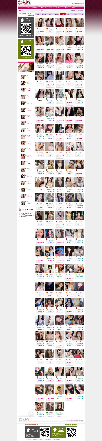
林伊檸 (80, 45)
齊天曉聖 (80, 221)
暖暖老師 (41, 63)
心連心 (50, 99)
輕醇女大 (60, 134)
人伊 (40, 81)
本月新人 (68, 14)
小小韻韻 (28, 88)
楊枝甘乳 (51, 292)
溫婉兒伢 (80, 81)
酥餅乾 (70, 203)
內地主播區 (56, 14)
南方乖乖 (28, 148)
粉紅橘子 (60, 341)
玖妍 (60, 256)
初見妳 (70, 116)
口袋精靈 (41, 99)
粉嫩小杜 (51, 203)
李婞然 (28, 201)
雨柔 (50, 63)
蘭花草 (60, 238)
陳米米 (60, 63)
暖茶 (50, 394)
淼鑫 (28, 108)
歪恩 (28, 188)
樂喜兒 (70, 63)
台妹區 (50, 14)
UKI (60, 359)
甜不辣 (70, 394)
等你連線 (28, 115)
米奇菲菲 (80, 203)
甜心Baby (51, 81)
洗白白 (40, 292)
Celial (40, 238)
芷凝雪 (40, 134)
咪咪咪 (28, 95)
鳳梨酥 (70, 45)
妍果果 (70, 325)
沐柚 (60, 274)
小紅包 (28, 75)
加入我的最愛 (80, 10)
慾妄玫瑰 (41, 341)
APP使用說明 (68, 424)
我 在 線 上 (50, 31)
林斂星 (40, 203)
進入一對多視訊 (50, 240)
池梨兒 (28, 181)
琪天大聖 (51, 274)
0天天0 (80, 152)
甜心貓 (60, 169)
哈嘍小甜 (41, 325)
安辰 (40, 28)
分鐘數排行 (44, 14)
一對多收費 (75, 14)
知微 (40, 412)
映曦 (79, 274)
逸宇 (28, 175)
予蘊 (28, 128)
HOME (73, 10)
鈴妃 (79, 99)
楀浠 (40, 187)
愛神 (50, 169)
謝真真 (70, 152)
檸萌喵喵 (60, 203)
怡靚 (60, 187)
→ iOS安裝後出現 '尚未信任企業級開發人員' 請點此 (33, 439)
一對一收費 (81, 14)
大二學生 (80, 307)
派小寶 (40, 256)
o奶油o (70, 134)
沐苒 (50, 45)
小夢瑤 (80, 187)
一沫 (50, 256)
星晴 (70, 292)
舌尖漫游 (51, 412)
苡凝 (60, 325)
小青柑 (60, 292)
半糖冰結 (41, 307)
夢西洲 (50, 187)
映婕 (60, 28)
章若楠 (80, 341)
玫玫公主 (80, 28)
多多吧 (60, 394)
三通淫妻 (51, 325)
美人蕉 (60, 307)
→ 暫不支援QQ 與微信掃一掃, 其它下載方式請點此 (52, 439)
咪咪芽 (28, 195)
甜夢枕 (60, 99)
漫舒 (70, 341)
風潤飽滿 (28, 168)
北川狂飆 (28, 121)
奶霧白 (70, 307)
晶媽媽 (40, 221)
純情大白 (28, 141)
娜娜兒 (40, 274)
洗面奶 (80, 256)
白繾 (70, 359)
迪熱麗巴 (28, 135)
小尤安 (40, 359)
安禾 (60, 412)
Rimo (50, 152)
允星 (50, 116)
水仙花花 (51, 238)
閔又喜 (40, 169)
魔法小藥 (41, 152)
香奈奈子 (80, 134)
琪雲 (50, 28)
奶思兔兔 (51, 221)
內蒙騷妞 (70, 238)
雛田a (60, 81)
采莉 (60, 45)
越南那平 (28, 82)
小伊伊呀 (51, 134)
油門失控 (70, 169)
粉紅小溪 (70, 274)
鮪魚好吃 (70, 187)
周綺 (70, 28)
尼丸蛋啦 (51, 307)
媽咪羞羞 (51, 341)
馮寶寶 (80, 169)
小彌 (40, 45)
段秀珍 (28, 102)
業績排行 (38, 14)
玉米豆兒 (51, 359)
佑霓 (79, 325)
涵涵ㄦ (40, 394)
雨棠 (70, 81)
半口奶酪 (80, 116)
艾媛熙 (40, 116)
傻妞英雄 (80, 394)
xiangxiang (29, 155)
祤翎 (79, 238)
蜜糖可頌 (80, 63)
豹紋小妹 (80, 359)
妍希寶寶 (80, 292)
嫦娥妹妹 (60, 221)
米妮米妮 (60, 116)
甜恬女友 (70, 256)
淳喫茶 (60, 152)
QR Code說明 (30, 15)
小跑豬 (70, 99)
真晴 (70, 221)
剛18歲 (28, 161)
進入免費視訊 (49, 29)
